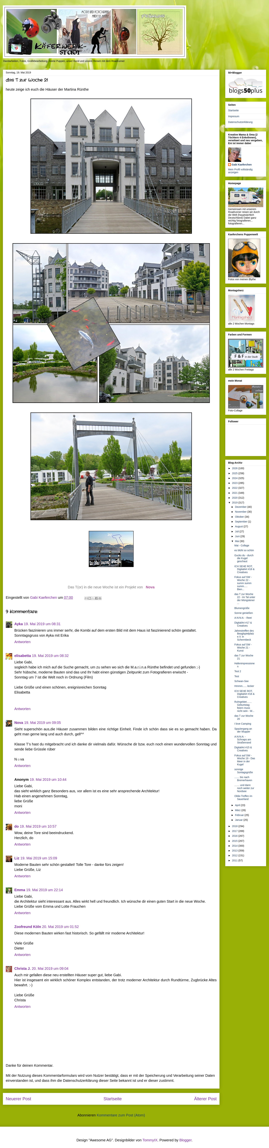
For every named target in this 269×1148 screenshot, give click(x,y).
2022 (235, 487)
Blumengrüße (241, 608)
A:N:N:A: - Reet (243, 617)
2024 (235, 478)
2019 (235, 502)
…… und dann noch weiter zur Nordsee (244, 788)
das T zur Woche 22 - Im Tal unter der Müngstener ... (244, 599)
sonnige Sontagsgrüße (243, 771)
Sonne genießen (243, 613)
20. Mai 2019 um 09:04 (50, 968)
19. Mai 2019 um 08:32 (50, 656)
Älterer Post (205, 1098)
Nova (150, 587)
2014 (235, 845)
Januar (239, 819)
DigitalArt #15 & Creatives (243, 749)
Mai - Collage (241, 545)
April (238, 805)
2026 (235, 468)
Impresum (233, 116)
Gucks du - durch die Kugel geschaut (244, 558)
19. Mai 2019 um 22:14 (44, 890)
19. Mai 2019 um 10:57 (38, 826)
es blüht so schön (244, 550)
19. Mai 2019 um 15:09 (38, 858)
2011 (235, 860)
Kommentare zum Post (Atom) (121, 1115)
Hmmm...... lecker (244, 686)
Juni (237, 536)
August (239, 526)
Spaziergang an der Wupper (243, 730)
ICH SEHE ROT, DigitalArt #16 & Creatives (244, 694)
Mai (237, 541)
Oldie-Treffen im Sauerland (243, 798)
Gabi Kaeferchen (242, 164)
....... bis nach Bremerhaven (243, 779)
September (241, 521)
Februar (239, 815)
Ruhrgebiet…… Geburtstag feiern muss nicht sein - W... (244, 706)
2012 (235, 855)
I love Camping (242, 723)
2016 (235, 835)
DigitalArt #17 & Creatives (243, 624)
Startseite (112, 1098)
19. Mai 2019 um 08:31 (42, 624)
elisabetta (22, 656)
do (16, 826)
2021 (235, 492)
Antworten (22, 642)
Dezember (241, 506)
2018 (235, 826)
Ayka (18, 624)
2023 (235, 483)
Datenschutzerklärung (240, 122)
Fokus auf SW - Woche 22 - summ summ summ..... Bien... (243, 583)
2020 (235, 497)
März (238, 810)
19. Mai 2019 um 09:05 (42, 723)
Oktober (240, 516)
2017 (235, 831)
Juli (237, 531)
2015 (235, 840)
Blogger (185, 1140)
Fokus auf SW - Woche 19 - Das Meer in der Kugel (244, 760)
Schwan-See (241, 681)
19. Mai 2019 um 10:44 (48, 779)
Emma (19, 890)
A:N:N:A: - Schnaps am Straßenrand (242, 739)
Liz (16, 858)
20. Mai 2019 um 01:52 (60, 927)
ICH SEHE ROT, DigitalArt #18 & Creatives (244, 569)
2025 (235, 473)
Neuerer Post (18, 1098)
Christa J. (22, 968)
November (241, 511)
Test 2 (237, 671)
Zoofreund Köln (27, 927)
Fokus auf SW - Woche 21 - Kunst (243, 647)
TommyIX (150, 1140)
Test (236, 676)
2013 (235, 850)
